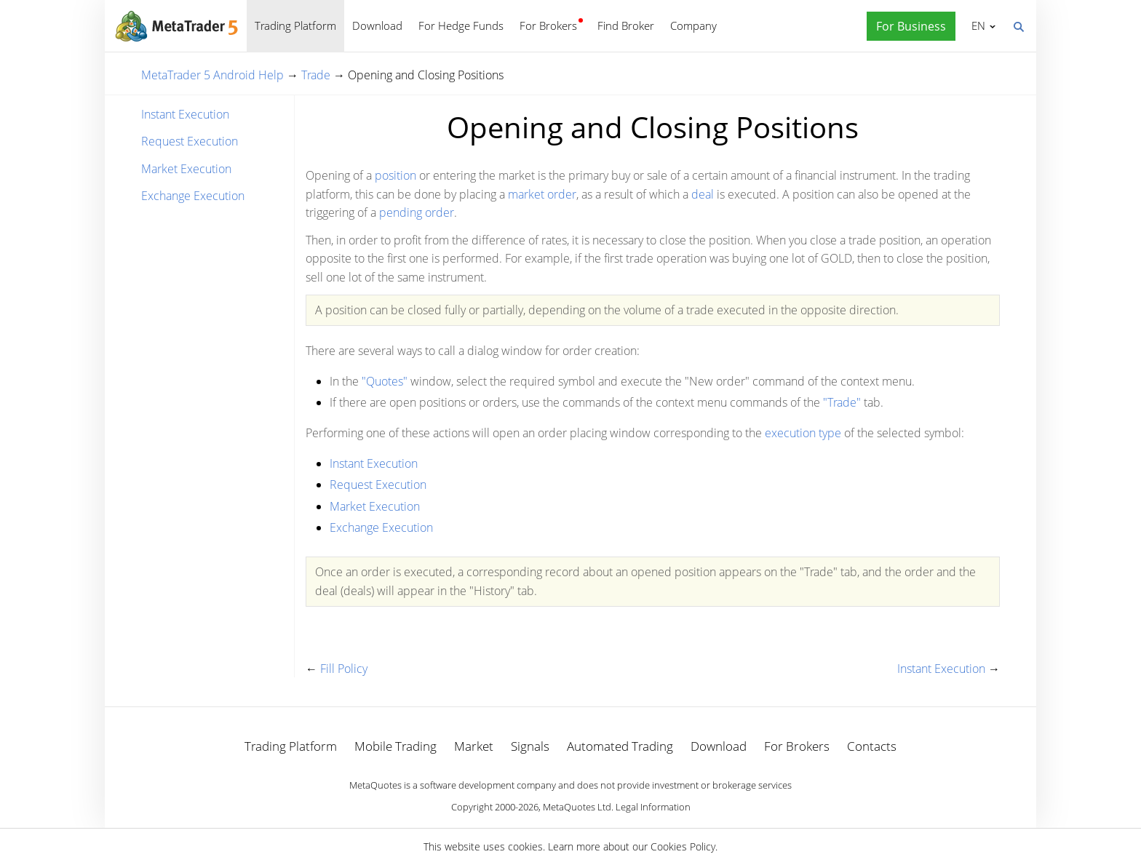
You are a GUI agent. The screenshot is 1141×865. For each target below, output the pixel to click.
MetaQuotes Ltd (577, 806)
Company (693, 25)
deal (702, 194)
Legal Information (653, 806)
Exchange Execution (192, 196)
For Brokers (548, 25)
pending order (416, 212)
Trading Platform (295, 25)
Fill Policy (343, 669)
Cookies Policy (683, 846)
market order (542, 194)
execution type (803, 433)
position (395, 175)
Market (473, 746)
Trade (315, 75)
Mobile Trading (395, 746)
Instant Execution (185, 114)
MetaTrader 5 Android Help (212, 75)
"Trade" (842, 402)
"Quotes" (385, 381)
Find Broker (625, 25)
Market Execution (186, 169)
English (976, 25)
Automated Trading (620, 746)
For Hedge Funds (461, 25)
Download (377, 25)
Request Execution (189, 141)
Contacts (871, 746)
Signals (530, 746)
